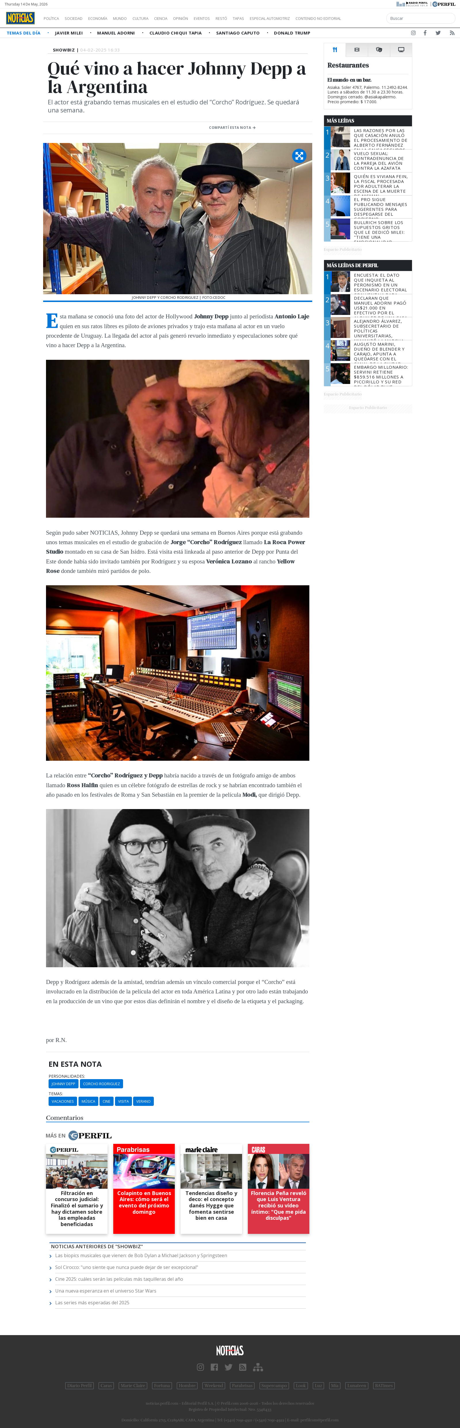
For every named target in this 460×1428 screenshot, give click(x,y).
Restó (252, 18)
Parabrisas (242, 1385)
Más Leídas (340, 120)
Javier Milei (69, 33)
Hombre (187, 1385)
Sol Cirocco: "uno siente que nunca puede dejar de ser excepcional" (126, 1267)
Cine (106, 1101)
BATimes (384, 1385)
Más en (78, 1135)
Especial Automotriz (308, 18)
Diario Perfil (79, 1385)
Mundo (133, 18)
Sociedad (79, 18)
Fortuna (162, 1385)
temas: (56, 1093)
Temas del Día (24, 33)
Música (88, 1101)
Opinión (204, 18)
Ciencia (180, 18)
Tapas (271, 18)
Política (53, 18)
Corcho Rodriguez (101, 1083)
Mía (335, 1385)
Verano (143, 1101)
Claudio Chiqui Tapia (176, 33)
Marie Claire (133, 1385)
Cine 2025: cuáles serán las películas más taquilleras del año (119, 1279)
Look (301, 1385)
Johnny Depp (63, 1083)
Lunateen (356, 1385)
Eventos (229, 18)
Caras (106, 1385)
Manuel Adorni (116, 33)
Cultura (157, 18)
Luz (318, 1385)
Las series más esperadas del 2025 (92, 1302)
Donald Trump (292, 33)
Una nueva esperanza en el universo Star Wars (105, 1291)
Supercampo (274, 1385)
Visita (123, 1101)
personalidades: (67, 1076)
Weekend (213, 1385)
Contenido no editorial (367, 18)
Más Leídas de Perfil (352, 265)
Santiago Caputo (238, 33)
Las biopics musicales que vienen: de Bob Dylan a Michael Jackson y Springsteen (141, 1255)
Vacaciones (63, 1101)
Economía (107, 18)
